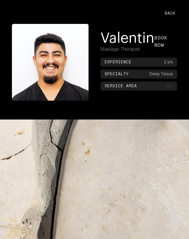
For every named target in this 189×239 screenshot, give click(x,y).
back (170, 13)
